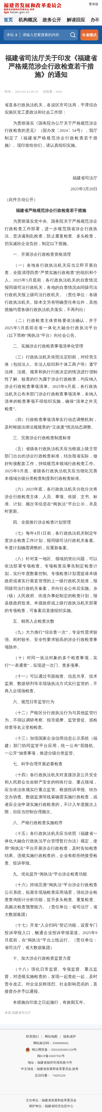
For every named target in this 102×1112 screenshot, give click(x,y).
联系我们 (32, 1036)
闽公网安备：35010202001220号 (51, 1050)
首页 (8, 19)
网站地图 (51, 1036)
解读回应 (76, 19)
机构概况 (28, 19)
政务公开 (52, 19)
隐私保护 (69, 1036)
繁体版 (93, 4)
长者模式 (89, 35)
